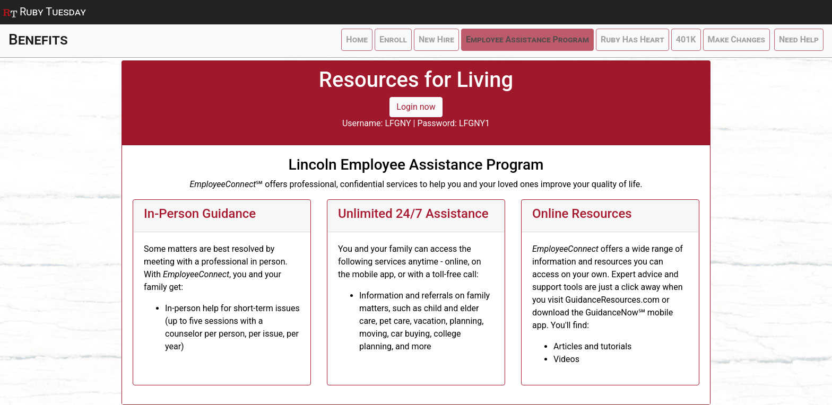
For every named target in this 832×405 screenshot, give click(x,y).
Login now (415, 107)
